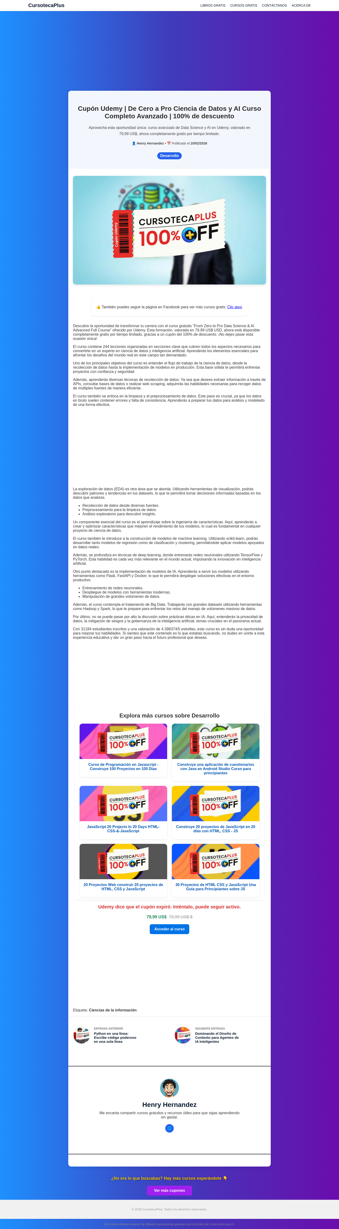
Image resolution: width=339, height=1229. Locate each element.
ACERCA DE (301, 5)
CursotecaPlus (46, 5)
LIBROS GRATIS (213, 5)
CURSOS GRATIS (243, 5)
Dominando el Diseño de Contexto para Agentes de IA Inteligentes (217, 1037)
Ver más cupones (169, 1190)
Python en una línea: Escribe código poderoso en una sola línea (115, 1037)
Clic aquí (234, 307)
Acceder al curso (169, 929)
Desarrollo (169, 156)
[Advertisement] (169, 48)
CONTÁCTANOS (274, 5)
